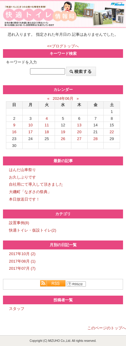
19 (63, 132)
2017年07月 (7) (22, 268)
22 (112, 132)
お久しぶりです (22, 177)
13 (79, 125)
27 (79, 138)
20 (79, 132)
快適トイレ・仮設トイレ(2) (32, 230)
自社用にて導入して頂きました (36, 184)
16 (14, 132)
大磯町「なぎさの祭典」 (30, 192)
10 (30, 125)
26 (63, 138)
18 (47, 132)
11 (47, 125)
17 (30, 132)
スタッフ (16, 308)
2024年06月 (63, 98)
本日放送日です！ (24, 199)
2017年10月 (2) (22, 254)
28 (95, 138)
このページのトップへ (106, 328)
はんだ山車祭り (22, 169)
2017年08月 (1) (22, 261)
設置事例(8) (19, 223)
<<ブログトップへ (63, 46)
